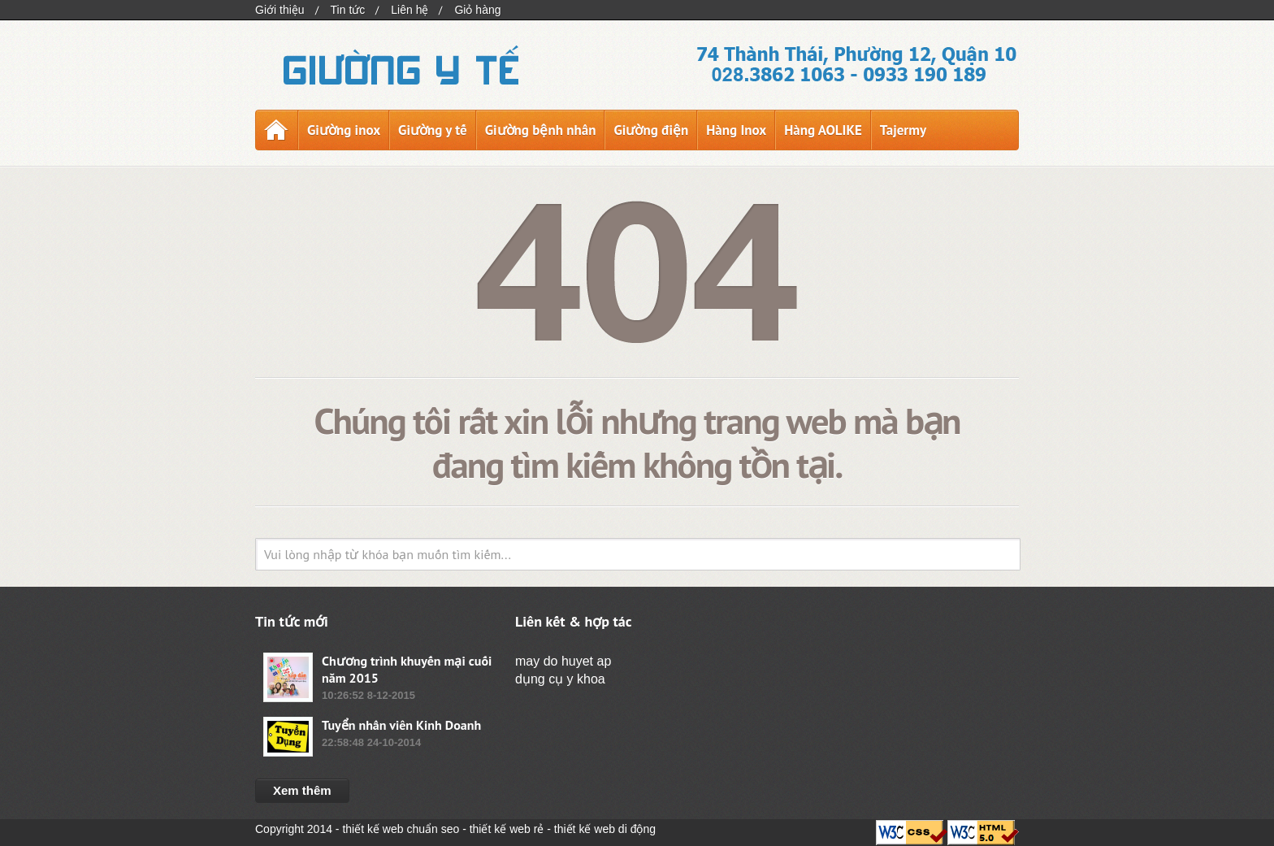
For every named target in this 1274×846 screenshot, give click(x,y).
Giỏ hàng (477, 9)
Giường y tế (432, 130)
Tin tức (348, 9)
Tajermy (903, 130)
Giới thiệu (280, 9)
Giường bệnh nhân (540, 130)
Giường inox (343, 130)
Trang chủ (276, 130)
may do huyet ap (563, 661)
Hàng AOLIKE (823, 130)
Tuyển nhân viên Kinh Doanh (401, 725)
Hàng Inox (736, 130)
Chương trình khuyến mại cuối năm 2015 (407, 669)
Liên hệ (409, 9)
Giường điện (650, 130)
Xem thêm (302, 790)
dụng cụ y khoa (560, 679)
